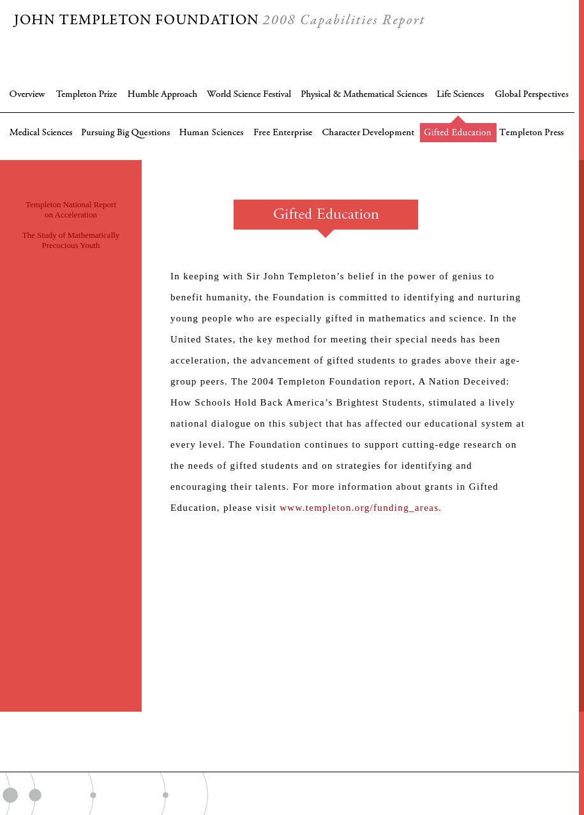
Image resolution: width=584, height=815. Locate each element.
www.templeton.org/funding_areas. (361, 508)
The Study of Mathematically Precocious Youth (71, 240)
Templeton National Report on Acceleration (71, 209)
